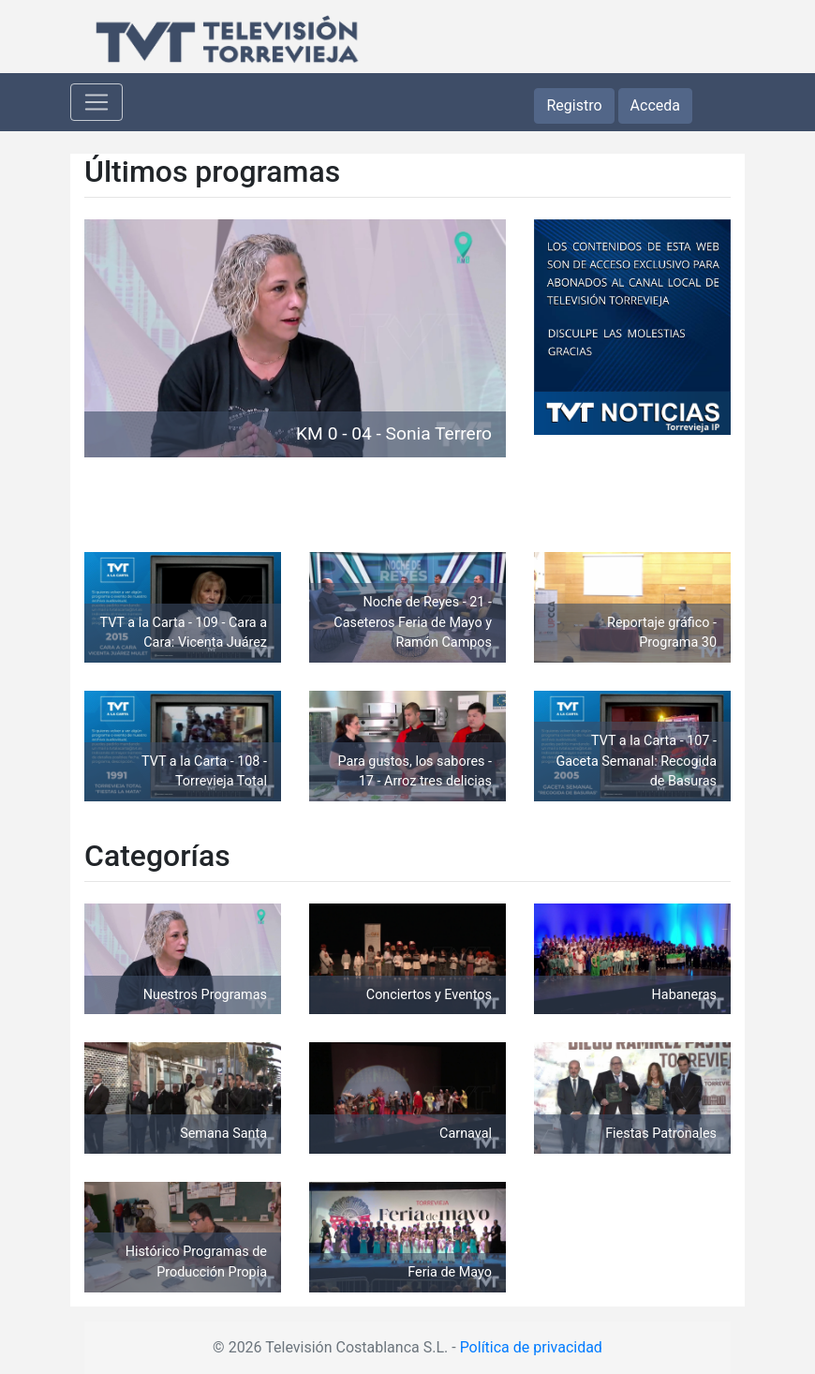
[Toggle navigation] (96, 102)
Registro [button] (573, 105)
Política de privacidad (531, 1347)
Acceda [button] (655, 105)
